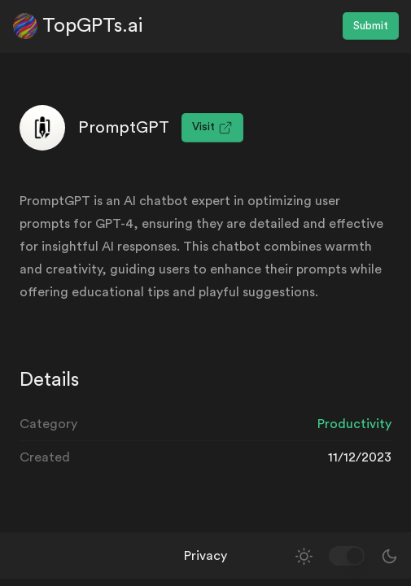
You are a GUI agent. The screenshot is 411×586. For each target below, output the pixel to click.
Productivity (354, 424)
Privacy (205, 555)
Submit (370, 26)
